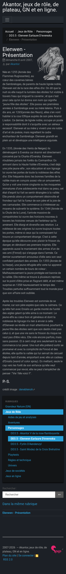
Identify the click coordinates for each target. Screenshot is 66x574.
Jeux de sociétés (15, 470)
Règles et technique (19, 460)
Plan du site (9, 555)
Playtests (13, 454)
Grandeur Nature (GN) (18, 406)
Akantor (15, 64)
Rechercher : (10, 488)
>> (59, 494)
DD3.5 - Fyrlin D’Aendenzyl (26, 444)
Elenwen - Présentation (16, 512)
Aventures (14, 422)
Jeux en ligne (13, 476)
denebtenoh (26, 389)
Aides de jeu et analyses (22, 417)
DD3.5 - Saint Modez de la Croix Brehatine (35, 449)
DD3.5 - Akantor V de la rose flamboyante (35, 433)
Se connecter (26, 555)
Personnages (44, 31)
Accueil (9, 31)
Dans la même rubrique (20, 504)
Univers (12, 465)
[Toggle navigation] (7, 19)
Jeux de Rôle (25, 31)
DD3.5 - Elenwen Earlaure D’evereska (30, 35)
